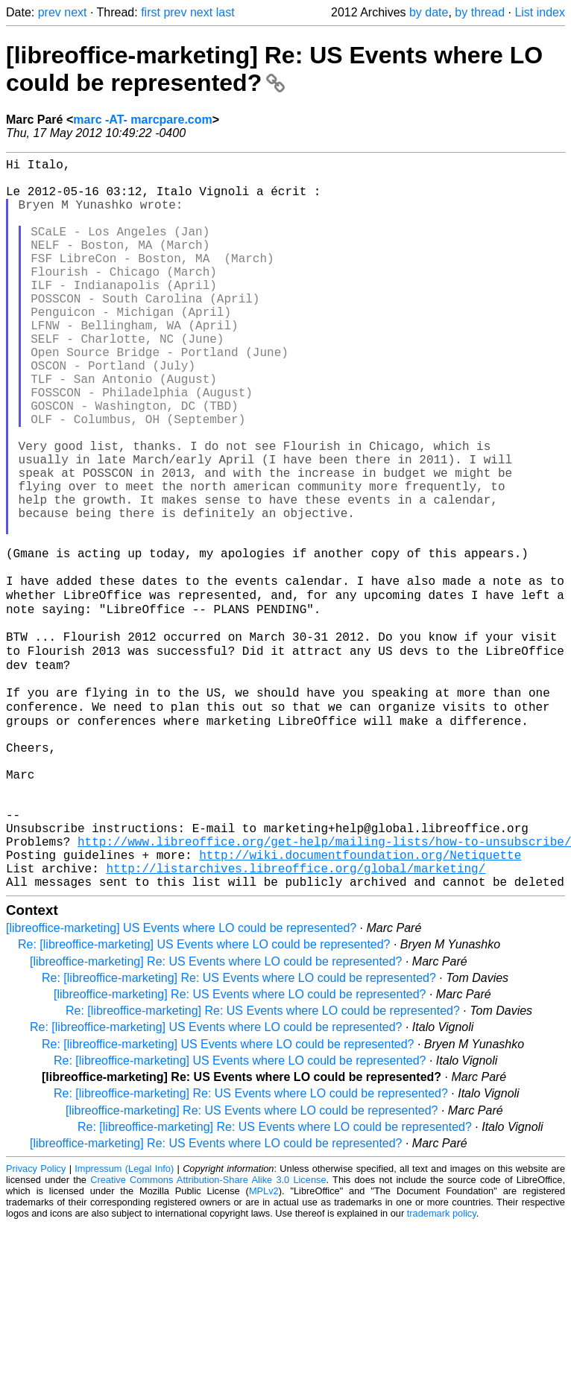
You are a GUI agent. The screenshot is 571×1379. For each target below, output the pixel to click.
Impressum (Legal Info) (124, 1322)
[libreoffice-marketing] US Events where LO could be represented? (181, 1082)
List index (539, 12)
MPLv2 (264, 1345)
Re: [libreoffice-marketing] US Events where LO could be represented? (204, 1098)
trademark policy (441, 1367)
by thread (480, 12)
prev (49, 12)
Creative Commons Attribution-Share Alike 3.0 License (208, 1334)
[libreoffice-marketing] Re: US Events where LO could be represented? (274, 69)
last (225, 12)
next (75, 12)
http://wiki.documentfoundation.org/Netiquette (360, 1003)
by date (428, 12)
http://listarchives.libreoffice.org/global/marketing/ (295, 1019)
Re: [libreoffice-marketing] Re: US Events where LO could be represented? (239, 1132)
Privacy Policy (36, 1322)
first (150, 12)
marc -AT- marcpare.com (142, 119)
